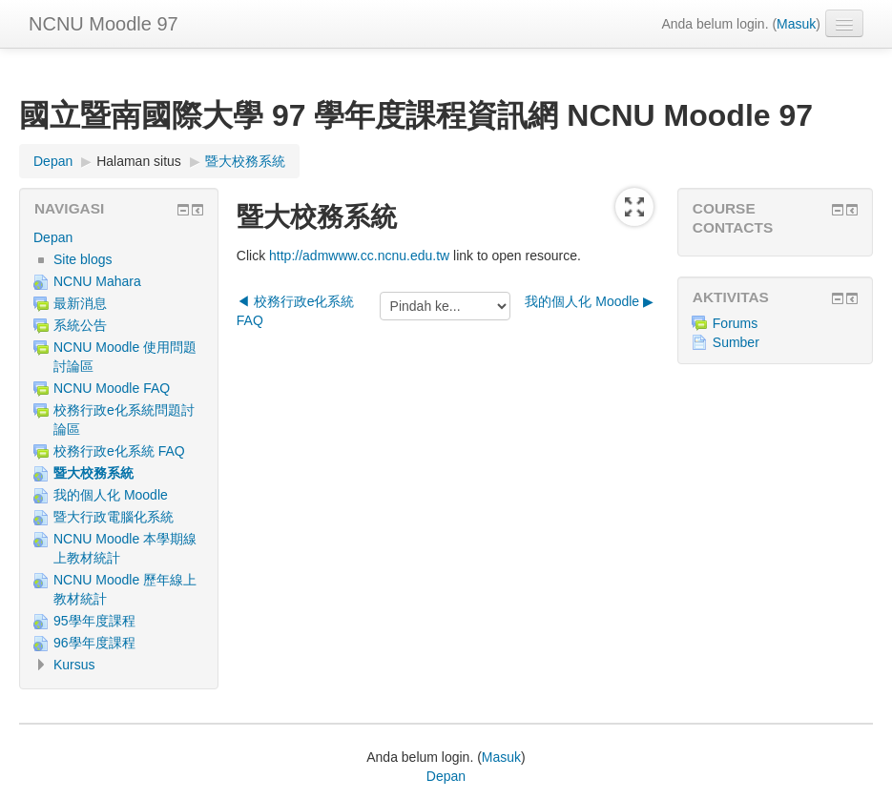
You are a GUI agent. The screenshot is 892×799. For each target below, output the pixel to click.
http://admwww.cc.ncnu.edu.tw (359, 255)
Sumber (725, 342)
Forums (724, 323)
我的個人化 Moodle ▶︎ (589, 301)
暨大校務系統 (245, 161)
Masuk (796, 23)
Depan (53, 237)
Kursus (74, 664)
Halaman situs (138, 161)
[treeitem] (118, 237)
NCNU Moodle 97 (103, 23)
